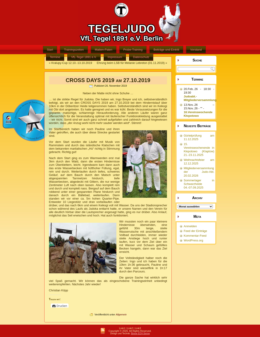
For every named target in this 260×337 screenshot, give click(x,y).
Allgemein (121, 314)
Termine (55, 57)
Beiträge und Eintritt (166, 49)
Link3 (138, 328)
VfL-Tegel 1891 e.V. (84, 57)
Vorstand (196, 49)
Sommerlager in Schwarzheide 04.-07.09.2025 (199, 184)
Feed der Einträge (195, 231)
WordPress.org (193, 240)
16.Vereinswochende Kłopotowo (198, 113)
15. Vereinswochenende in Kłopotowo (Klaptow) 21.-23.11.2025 (199, 149)
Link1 (122, 328)
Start (50, 49)
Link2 (130, 328)
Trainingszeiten (74, 49)
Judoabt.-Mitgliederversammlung (200, 98)
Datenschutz (141, 57)
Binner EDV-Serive (140, 333)
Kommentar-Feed (195, 235)
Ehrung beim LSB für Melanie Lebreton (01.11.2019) (131, 63)
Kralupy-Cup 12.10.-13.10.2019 (71, 63)
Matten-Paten (103, 49)
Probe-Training (133, 49)
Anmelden (190, 226)
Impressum (115, 57)
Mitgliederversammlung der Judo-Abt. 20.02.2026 (199, 171)
